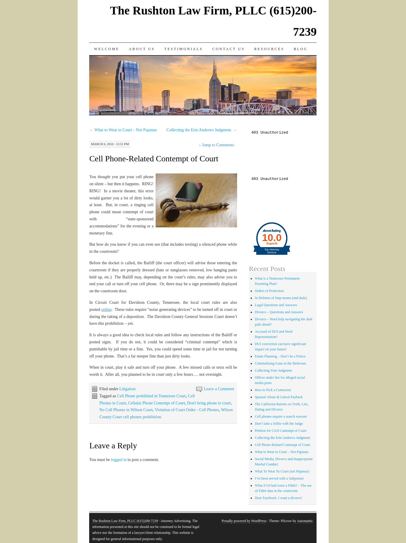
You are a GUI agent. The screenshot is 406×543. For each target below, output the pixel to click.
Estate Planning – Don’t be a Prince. (280, 356)
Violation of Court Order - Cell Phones (187, 410)
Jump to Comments (216, 145)
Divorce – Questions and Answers (279, 312)
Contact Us (228, 49)
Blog (301, 49)
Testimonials (183, 49)
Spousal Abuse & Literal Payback (279, 397)
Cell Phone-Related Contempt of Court (153, 158)
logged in (119, 459)
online (106, 309)
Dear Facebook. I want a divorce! (278, 498)
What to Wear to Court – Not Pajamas (123, 130)
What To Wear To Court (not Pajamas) (282, 471)
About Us (142, 49)
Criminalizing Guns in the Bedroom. (281, 363)
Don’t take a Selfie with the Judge (279, 423)
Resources (269, 49)
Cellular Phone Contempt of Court (156, 403)
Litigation (127, 389)
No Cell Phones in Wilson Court (126, 410)
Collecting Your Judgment (273, 370)
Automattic (305, 521)
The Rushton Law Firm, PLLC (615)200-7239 (125, 521)
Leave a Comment (219, 389)
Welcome (106, 49)
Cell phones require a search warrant (281, 416)
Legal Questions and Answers (276, 305)
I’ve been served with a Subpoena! (279, 478)
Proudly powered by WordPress (244, 521)
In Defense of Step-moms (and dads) (281, 298)
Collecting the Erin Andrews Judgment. (202, 130)
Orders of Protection (269, 291)
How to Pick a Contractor (273, 390)
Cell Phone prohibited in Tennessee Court (151, 396)
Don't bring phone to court (209, 403)
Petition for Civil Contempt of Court (280, 431)
